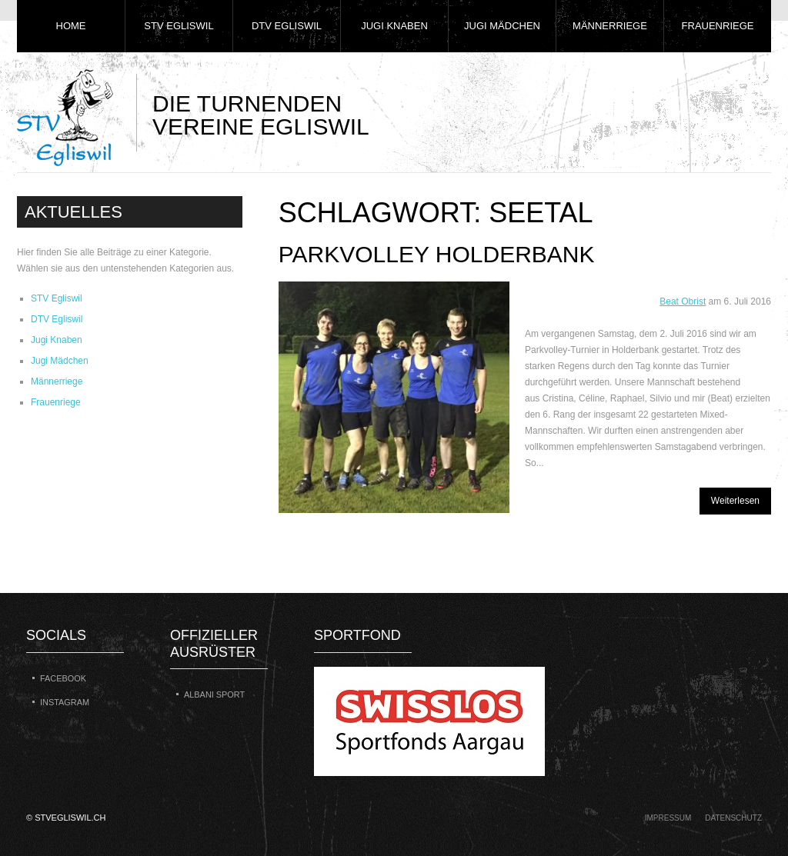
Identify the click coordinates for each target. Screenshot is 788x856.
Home (71, 26)
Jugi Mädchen (502, 26)
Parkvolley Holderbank (437, 254)
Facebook (63, 678)
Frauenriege (718, 26)
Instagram (64, 702)
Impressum (668, 818)
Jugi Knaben (394, 26)
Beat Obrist (682, 301)
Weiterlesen (735, 500)
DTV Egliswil (287, 26)
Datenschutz (733, 818)
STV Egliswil (178, 26)
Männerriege (610, 26)
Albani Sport (214, 694)
